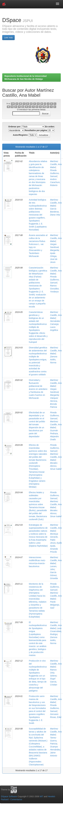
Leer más (8, 37)
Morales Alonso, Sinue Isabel (56, 466)
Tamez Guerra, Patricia (53, 740)
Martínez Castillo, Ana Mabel (56, 164)
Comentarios (16, 799)
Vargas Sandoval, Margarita (54, 247)
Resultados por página (36, 130)
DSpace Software (9, 796)
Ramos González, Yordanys (54, 288)
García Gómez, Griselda (54, 575)
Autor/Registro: (20, 135)
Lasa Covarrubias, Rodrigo (56, 631)
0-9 (13, 104)
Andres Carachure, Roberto (55, 182)
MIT (41, 796)
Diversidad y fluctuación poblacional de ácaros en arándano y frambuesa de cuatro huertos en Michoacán (38, 389)
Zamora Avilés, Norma (53, 359)
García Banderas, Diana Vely (55, 212)
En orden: (50, 126)
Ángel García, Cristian (53, 682)
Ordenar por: (14, 126)
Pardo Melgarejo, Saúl (55, 605)
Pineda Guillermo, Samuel (55, 173)
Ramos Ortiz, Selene (53, 673)
